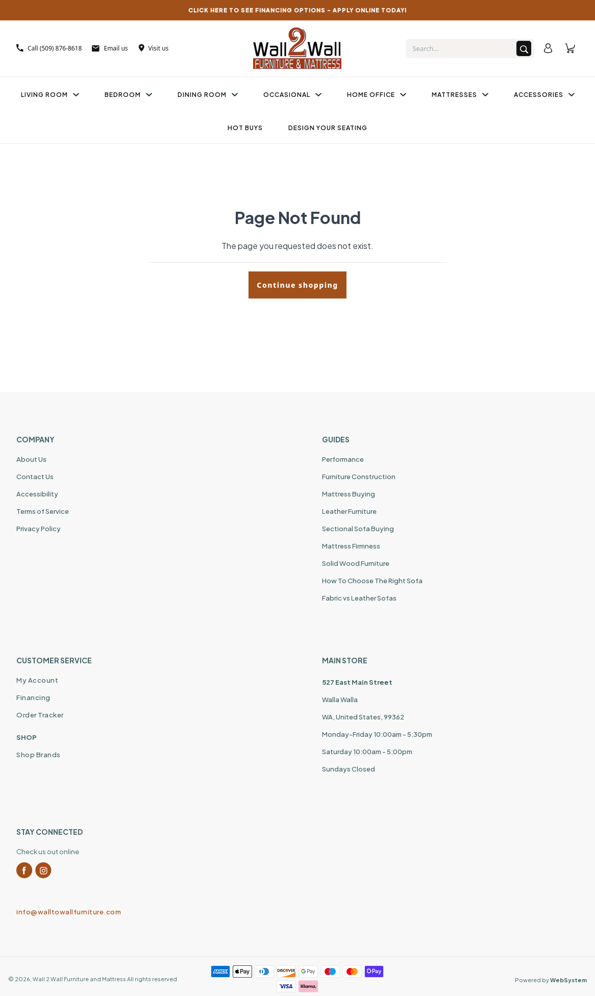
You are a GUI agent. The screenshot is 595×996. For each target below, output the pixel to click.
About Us (31, 459)
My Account (37, 680)
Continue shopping (297, 285)
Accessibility (37, 494)
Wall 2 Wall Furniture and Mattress (79, 979)
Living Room (50, 94)
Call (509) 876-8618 (49, 48)
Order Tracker (40, 715)
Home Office (376, 94)
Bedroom (128, 94)
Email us (110, 48)
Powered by (551, 980)
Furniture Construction (358, 476)
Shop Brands (38, 755)
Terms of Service (42, 511)
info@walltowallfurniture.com (68, 912)
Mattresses (460, 94)
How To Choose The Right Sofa (372, 581)
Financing (33, 697)
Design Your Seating (327, 128)
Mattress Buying (348, 494)
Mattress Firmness (351, 546)
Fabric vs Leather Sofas (359, 598)
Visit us (153, 48)
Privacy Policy (38, 529)
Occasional (292, 94)
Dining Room (208, 94)
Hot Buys (245, 128)
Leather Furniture (349, 511)
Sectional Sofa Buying (358, 529)
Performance (343, 459)
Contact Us (35, 476)
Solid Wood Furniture (355, 563)
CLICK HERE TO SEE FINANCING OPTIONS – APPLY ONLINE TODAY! (297, 10)
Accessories (544, 94)
